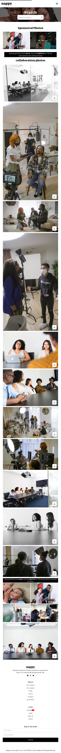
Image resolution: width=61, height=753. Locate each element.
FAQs (30, 691)
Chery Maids (36, 750)
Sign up (30, 716)
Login (30, 713)
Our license (30, 688)
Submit (30, 740)
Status (30, 719)
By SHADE (30, 699)
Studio (29, 710)
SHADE (28, 750)
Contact (30, 697)
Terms (30, 694)
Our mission (30, 685)
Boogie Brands (49, 750)
